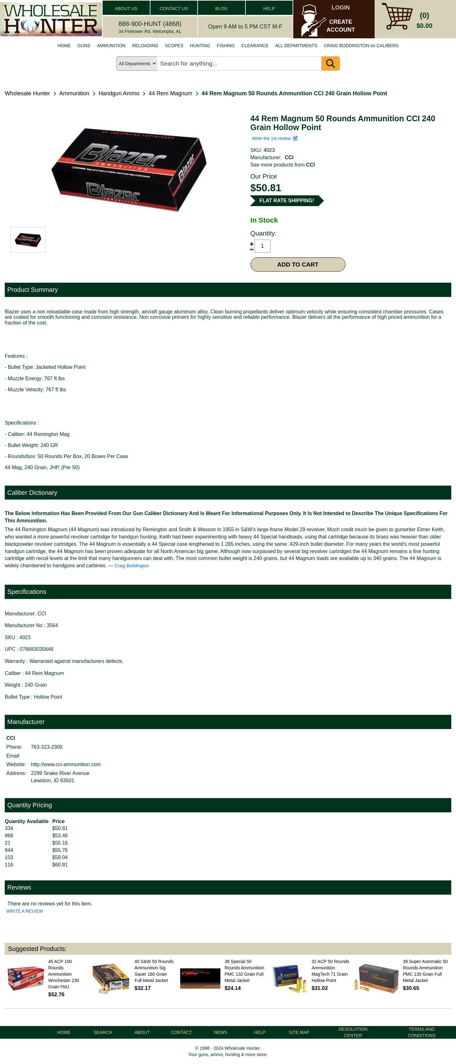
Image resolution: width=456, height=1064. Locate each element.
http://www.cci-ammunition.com (66, 764)
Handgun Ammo (118, 93)
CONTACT (181, 1032)
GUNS (84, 45)
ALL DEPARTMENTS (296, 45)
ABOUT (142, 1032)
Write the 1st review (275, 138)
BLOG (221, 8)
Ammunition (74, 93)
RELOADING (145, 45)
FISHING (226, 45)
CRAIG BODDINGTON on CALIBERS (361, 45)
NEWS (220, 1032)
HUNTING (200, 45)
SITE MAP (299, 1032)
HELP (269, 8)
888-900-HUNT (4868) (149, 23)
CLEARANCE (255, 45)
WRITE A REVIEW (24, 911)
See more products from (282, 164)
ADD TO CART (298, 264)
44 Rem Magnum (170, 93)
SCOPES (174, 45)
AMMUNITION (111, 45)
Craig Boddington (132, 565)
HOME (64, 45)
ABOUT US (126, 8)
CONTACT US (174, 8)
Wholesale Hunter (27, 93)
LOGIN (341, 7)
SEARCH (103, 1032)
